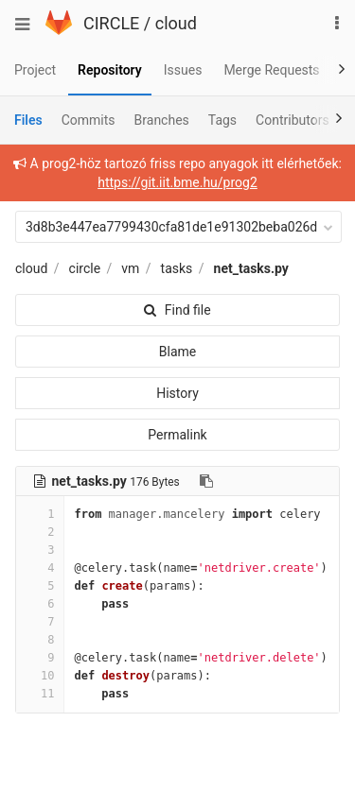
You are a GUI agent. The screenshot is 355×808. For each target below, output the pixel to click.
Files (28, 120)
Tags (222, 120)
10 (40, 675)
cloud (176, 23)
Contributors (292, 120)
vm (130, 268)
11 (40, 693)
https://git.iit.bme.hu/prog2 (177, 182)
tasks (177, 268)
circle (85, 268)
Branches (161, 120)
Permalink (177, 434)
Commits (88, 120)
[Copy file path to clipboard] (206, 481)
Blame (177, 351)
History (177, 393)
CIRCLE (111, 23)
